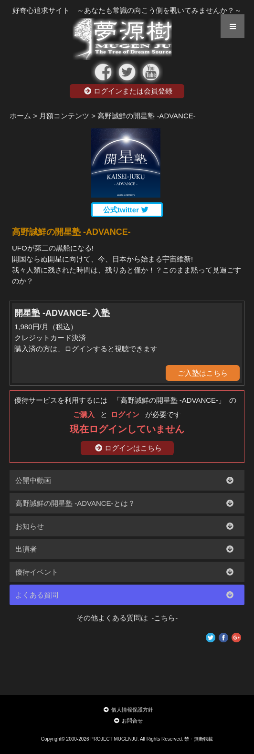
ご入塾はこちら (203, 373)
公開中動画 (33, 480)
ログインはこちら (128, 448)
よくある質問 (36, 595)
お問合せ (128, 720)
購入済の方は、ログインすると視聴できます (86, 349)
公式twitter (125, 210)
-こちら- (163, 618)
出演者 (26, 549)
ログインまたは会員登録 (128, 91)
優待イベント (36, 572)
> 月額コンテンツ (61, 116)
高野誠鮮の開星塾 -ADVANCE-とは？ (75, 503)
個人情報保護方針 (128, 709)
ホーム (20, 116)
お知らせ (29, 526)
